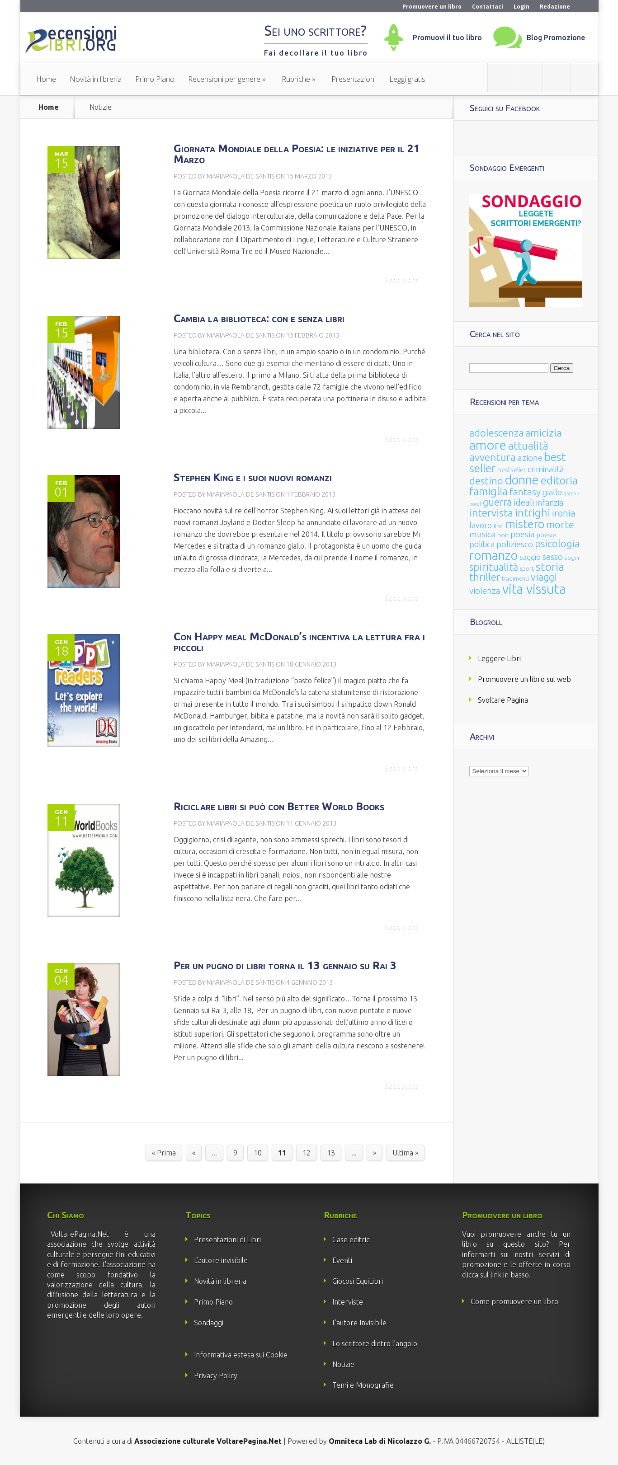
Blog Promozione (556, 37)
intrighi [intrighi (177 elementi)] (532, 513)
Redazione (555, 6)
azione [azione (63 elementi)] (530, 458)
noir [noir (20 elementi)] (503, 535)
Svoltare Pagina (503, 700)
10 (258, 1153)
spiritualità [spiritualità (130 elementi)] (493, 567)
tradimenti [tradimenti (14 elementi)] (515, 579)
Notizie (343, 1364)
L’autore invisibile (221, 1260)
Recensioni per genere (224, 79)
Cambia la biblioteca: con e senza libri (259, 318)
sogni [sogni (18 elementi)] (572, 557)
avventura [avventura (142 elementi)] (492, 457)
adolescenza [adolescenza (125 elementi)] (496, 432)
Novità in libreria (96, 79)
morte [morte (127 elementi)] (560, 524)
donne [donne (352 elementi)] (522, 480)
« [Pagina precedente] (193, 1153)
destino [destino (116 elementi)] (486, 480)
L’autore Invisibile (359, 1323)
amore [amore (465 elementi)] (487, 444)
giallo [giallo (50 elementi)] (552, 492)
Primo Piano (155, 79)
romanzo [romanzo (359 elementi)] (493, 555)
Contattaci (487, 6)
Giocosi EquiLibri (357, 1281)
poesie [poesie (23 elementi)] (546, 535)
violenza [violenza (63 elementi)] (484, 591)
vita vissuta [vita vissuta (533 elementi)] (534, 589)
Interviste (347, 1302)
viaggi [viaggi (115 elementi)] (544, 577)
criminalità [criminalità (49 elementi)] (546, 469)
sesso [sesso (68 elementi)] (553, 557)
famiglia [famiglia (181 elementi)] (488, 491)
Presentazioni (353, 79)
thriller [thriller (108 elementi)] (484, 577)
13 (331, 1153)
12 (306, 1153)
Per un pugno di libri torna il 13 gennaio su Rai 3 (285, 965)
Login (521, 6)
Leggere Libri (499, 658)
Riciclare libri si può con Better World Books (279, 806)
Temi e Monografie (363, 1385)
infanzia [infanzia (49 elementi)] (549, 502)
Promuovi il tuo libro (447, 37)
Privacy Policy (215, 1375)
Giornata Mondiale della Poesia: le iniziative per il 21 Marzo (297, 153)
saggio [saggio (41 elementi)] (530, 557)
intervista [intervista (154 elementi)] (491, 512)
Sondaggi (208, 1323)
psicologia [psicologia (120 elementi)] (557, 543)
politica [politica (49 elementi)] (482, 544)
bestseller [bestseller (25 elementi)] (511, 470)
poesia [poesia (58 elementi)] (522, 534)
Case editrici (351, 1239)
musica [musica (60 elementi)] (482, 534)
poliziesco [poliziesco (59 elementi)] (514, 544)
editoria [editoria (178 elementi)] (559, 480)
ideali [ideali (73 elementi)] (524, 502)
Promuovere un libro (432, 6)
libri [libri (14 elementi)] (499, 526)
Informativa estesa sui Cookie (241, 1355)
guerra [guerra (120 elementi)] (497, 501)
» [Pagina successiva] (374, 1153)
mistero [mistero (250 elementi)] (524, 524)
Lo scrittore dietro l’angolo (374, 1343)
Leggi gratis (407, 79)
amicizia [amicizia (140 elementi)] (543, 432)
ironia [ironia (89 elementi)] (564, 513)
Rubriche (296, 79)
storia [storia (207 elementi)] (550, 566)
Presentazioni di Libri (227, 1239)
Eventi (342, 1260)
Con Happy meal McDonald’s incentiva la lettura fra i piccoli (299, 641)
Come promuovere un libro (514, 1301)
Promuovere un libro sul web (524, 679)
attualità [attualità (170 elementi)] (528, 446)
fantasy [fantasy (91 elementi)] (525, 492)
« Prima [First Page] (164, 1153)
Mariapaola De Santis (240, 176)
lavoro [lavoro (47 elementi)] (480, 525)
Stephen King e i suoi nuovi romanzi (253, 477)
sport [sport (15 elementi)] (527, 568)
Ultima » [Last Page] (405, 1153)
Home (46, 79)
